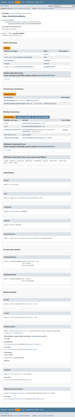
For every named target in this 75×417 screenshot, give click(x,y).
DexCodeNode (9, 60)
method (46, 63)
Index (37, 2)
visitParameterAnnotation (32, 138)
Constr (20, 8)
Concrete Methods (41, 117)
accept (24, 123)
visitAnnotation (28, 129)
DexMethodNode (9, 100)
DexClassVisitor (34, 123)
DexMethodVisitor (16, 35)
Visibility (26, 131)
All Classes (5, 5)
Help (41, 2)
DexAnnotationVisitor (13, 129)
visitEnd (7, 150)
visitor (7, 79)
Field (15, 8)
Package (11, 2)
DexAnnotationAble (9, 29)
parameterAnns (49, 67)
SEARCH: (51, 6)
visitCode (26, 135)
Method (27, 8)
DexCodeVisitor (10, 135)
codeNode (47, 60)
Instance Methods (24, 117)
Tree (23, 2)
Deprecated (30, 2)
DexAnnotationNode (24, 57)
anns (45, 57)
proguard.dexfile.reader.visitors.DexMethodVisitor (22, 22)
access (46, 54)
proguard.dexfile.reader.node (19, 13)
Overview (4, 2)
